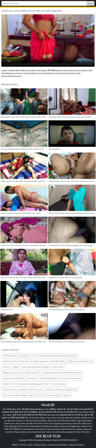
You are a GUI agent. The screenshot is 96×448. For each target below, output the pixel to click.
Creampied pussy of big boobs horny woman (61, 372)
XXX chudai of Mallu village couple (18, 395)
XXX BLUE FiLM (47, 436)
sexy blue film (53, 415)
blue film (45, 409)
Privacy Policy (40, 445)
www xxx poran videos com (81, 361)
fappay (16, 367)
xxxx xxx (40, 395)
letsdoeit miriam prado (71, 378)
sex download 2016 (48, 378)
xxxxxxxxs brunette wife (13, 378)
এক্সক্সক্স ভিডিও (9, 384)
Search (91, 3)
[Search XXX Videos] (44, 3)
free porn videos (76, 445)
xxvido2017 (25, 355)
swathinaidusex (10, 355)
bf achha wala (54, 395)
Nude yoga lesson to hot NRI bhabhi (49, 361)
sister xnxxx (58, 367)
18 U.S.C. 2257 (26, 445)
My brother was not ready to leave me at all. (22, 389)
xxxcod (6, 367)
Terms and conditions (57, 445)
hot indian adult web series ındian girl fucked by (55, 355)
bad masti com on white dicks (16, 361)
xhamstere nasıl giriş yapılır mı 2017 (34, 384)
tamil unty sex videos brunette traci (61, 389)
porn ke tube (59, 384)
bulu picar (32, 378)
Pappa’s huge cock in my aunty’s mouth (20, 372)
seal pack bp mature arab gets (35, 367)
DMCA (15, 445)
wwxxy (66, 395)
